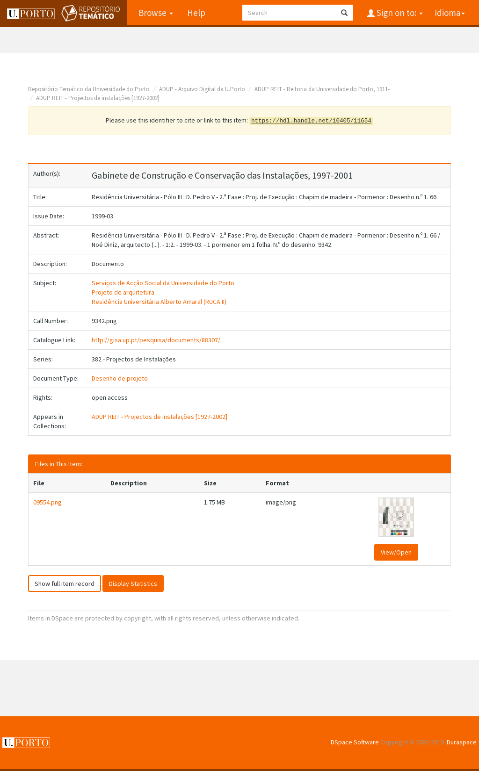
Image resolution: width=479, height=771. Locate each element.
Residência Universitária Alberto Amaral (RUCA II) (159, 301)
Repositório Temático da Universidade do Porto (89, 89)
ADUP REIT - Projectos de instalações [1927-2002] (98, 98)
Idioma (450, 12)
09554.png (47, 502)
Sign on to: (399, 12)
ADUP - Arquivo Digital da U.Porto (202, 89)
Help (196, 12)
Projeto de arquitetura (123, 292)
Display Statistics (133, 583)
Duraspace (462, 742)
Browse (155, 12)
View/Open (396, 552)
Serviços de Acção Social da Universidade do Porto (163, 283)
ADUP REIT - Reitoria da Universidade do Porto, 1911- (322, 89)
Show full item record (64, 583)
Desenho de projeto (120, 378)
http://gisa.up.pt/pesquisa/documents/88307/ (156, 340)
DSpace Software (355, 742)
